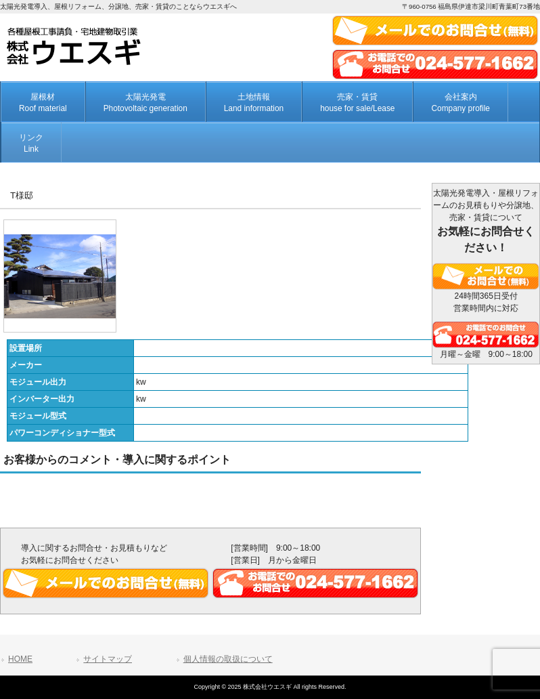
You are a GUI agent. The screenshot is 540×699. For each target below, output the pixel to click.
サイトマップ (107, 659)
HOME (20, 659)
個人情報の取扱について (228, 659)
